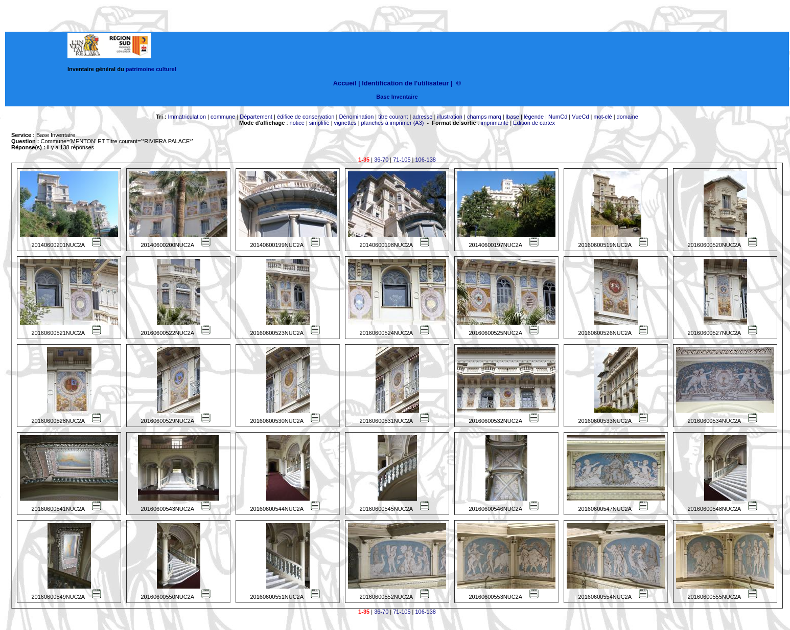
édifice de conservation (306, 117)
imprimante (494, 123)
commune (223, 117)
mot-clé (603, 117)
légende (534, 117)
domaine (627, 117)
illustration (449, 117)
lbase (512, 117)
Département (256, 117)
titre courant (393, 117)
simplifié (319, 123)
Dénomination (356, 117)
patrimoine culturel (151, 69)
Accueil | (346, 83)
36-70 (381, 159)
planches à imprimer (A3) (392, 123)
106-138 (425, 159)
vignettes (345, 123)
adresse (422, 117)
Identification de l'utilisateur (405, 83)
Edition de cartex (534, 123)
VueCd (580, 117)
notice (297, 123)
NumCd (557, 117)
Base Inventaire (396, 97)
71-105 (401, 159)
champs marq (484, 117)
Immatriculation (187, 117)
